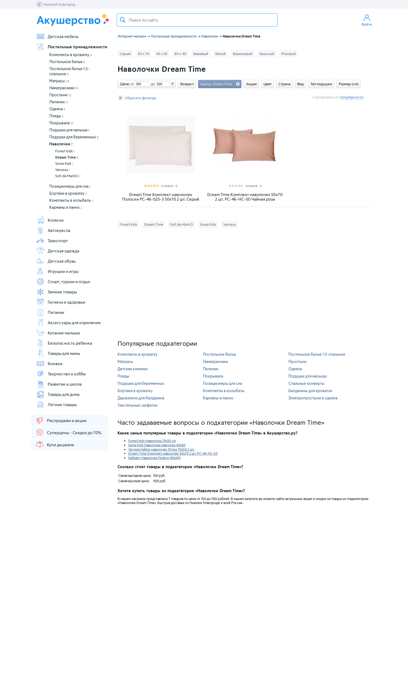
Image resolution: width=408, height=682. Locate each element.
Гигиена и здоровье (60, 302)
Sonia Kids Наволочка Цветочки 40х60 (156, 445)
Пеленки (58, 102)
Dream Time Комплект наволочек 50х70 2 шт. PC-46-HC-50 (172, 453)
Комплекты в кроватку (70, 54)
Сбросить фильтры (137, 98)
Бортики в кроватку (68, 193)
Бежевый (200, 54)
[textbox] (197, 20)
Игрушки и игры (57, 271)
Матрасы (59, 80)
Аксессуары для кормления (68, 322)
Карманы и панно (65, 207)
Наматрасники (63, 87)
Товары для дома (57, 394)
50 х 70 (143, 54)
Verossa (62, 169)
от (131, 84)
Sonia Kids (64, 163)
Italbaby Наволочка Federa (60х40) (154, 458)
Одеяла (57, 109)
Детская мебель (57, 36)
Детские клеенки (132, 368)
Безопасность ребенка (64, 343)
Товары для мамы (58, 353)
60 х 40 (180, 54)
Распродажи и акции (61, 420)
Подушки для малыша (69, 130)
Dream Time (66, 157)
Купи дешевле (54, 444)
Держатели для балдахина (140, 398)
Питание (50, 312)
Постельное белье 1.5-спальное (316, 354)
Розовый (288, 54)
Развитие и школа (59, 384)
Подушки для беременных (74, 137)
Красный (267, 54)
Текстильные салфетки (137, 405)
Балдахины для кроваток (310, 390)
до (152, 84)
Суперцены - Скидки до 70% (68, 432)
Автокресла (53, 230)
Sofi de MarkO (68, 176)
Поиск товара (122, 20)
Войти (367, 19)
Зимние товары (56, 291)
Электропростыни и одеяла (312, 398)
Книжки (49, 363)
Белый (220, 54)
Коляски (50, 220)
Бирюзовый (243, 54)
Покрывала (61, 123)
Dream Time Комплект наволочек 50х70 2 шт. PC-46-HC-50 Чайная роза (244, 196)
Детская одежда (57, 250)
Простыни (60, 94)
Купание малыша (58, 332)
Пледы (56, 116)
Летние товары (56, 404)
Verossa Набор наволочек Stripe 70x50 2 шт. (161, 449)
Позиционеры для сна (70, 186)
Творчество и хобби (61, 373)
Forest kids (65, 151)
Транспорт (52, 240)
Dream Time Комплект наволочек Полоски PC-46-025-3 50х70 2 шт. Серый (160, 196)
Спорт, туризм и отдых (63, 281)
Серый (125, 54)
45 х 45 (161, 54)
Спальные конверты (306, 383)
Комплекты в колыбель (71, 200)
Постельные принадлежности (71, 46)
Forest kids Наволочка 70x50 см (152, 441)
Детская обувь (56, 261)
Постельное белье (67, 61)
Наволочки (61, 144)
